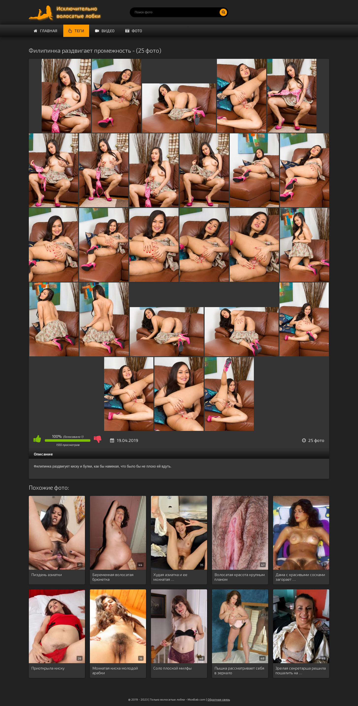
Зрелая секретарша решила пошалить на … (301, 670)
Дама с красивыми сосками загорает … (300, 576)
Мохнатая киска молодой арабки (115, 670)
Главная (45, 30)
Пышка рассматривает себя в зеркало (239, 670)
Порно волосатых (66, 12)
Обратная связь (219, 699)
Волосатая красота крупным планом (239, 576)
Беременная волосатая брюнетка (112, 576)
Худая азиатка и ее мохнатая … (170, 576)
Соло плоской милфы (172, 668)
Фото (133, 30)
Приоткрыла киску (48, 668)
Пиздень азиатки (46, 574)
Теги (76, 30)
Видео (104, 30)
